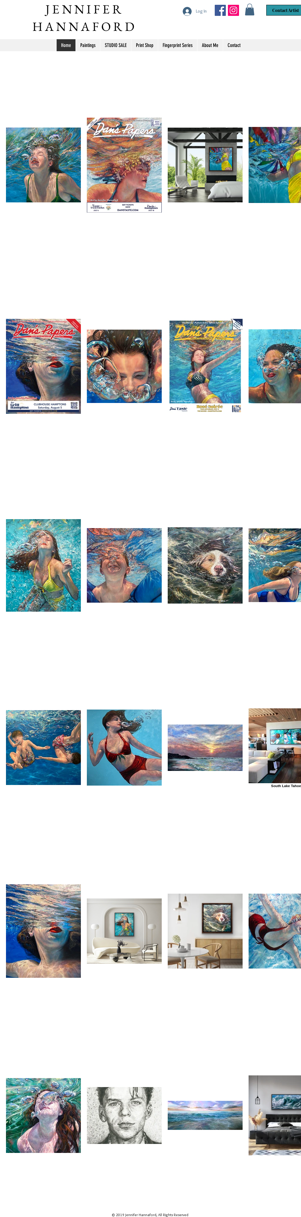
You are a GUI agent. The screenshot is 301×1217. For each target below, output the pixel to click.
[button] (250, 9)
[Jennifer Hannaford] (233, 10)
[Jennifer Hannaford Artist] (220, 10)
